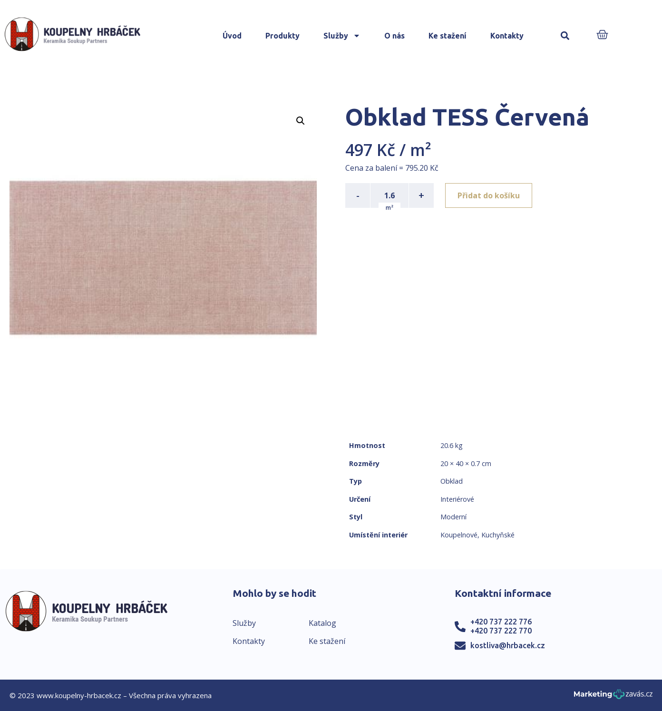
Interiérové (457, 499)
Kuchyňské (498, 534)
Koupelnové (458, 534)
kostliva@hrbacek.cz (507, 645)
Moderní (453, 516)
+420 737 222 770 (501, 630)
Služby (341, 35)
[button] (565, 36)
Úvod (232, 35)
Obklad (451, 481)
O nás (394, 35)
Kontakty (507, 35)
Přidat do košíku (489, 195)
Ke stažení (447, 35)
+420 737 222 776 (501, 621)
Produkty (282, 35)
